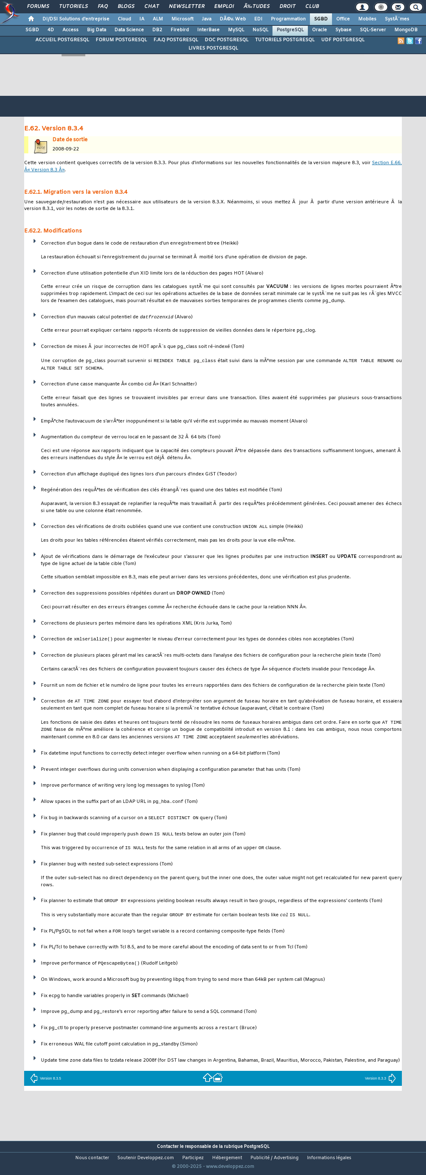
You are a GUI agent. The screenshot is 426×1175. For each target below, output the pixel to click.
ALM (158, 19)
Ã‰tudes (256, 6)
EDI (258, 19)
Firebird (180, 30)
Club (312, 6)
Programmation (288, 19)
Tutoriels (73, 6)
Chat (152, 6)
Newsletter (186, 6)
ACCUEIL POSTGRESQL (62, 40)
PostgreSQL (290, 30)
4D (50, 30)
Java (206, 19)
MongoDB (406, 30)
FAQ (103, 6)
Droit (287, 6)
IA (141, 19)
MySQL (236, 30)
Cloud (124, 19)
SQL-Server (373, 30)
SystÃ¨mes (397, 19)
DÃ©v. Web (233, 19)
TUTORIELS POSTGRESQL (285, 40)
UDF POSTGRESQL (342, 40)
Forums (38, 6)
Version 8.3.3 (380, 1081)
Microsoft (182, 19)
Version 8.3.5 (45, 1081)
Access (70, 30)
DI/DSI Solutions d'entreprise (75, 19)
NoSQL (260, 30)
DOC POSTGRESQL (226, 40)
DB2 (157, 30)
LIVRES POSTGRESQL (213, 48)
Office (343, 19)
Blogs (126, 6)
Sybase (343, 30)
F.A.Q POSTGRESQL (176, 40)
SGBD (321, 19)
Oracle (319, 30)
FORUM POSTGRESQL (121, 40)
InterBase (208, 30)
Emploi (224, 6)
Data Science (129, 30)
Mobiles (367, 19)
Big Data (96, 30)
